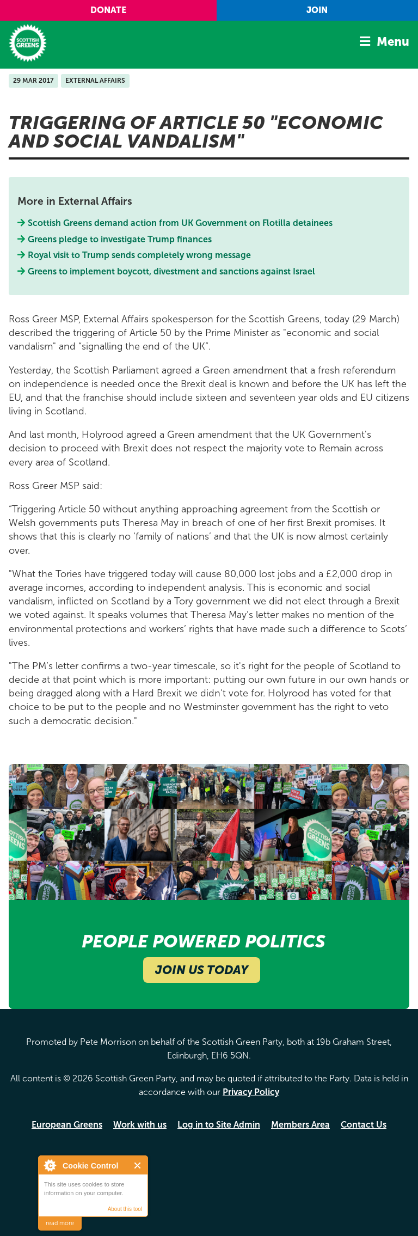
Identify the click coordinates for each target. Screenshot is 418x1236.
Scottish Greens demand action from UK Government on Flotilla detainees (180, 223)
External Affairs (95, 80)
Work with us (140, 1124)
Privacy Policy (251, 1092)
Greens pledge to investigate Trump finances (120, 239)
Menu (393, 41)
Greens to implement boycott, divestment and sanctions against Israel (171, 271)
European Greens (67, 1124)
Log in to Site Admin (218, 1124)
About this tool (125, 1209)
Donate (108, 10)
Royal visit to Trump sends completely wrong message (139, 255)
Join (317, 10)
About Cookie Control (49, 1165)
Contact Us (363, 1124)
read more (60, 1223)
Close (138, 1165)
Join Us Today (201, 970)
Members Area (300, 1124)
